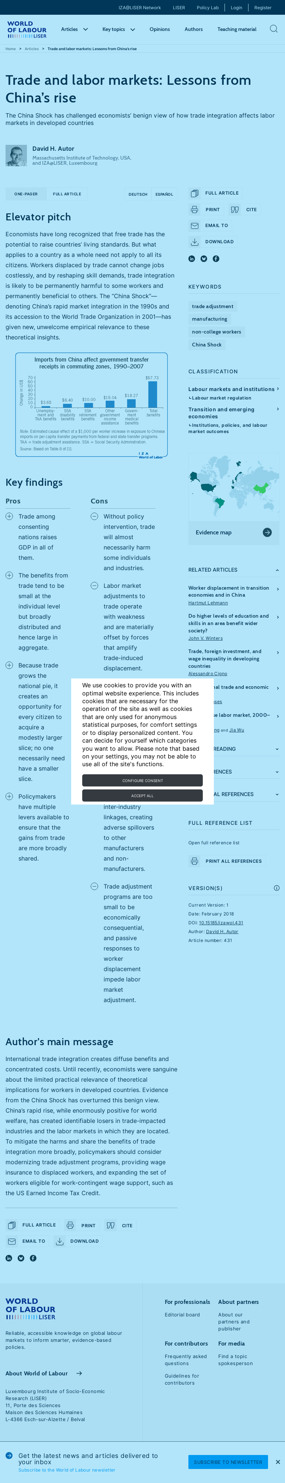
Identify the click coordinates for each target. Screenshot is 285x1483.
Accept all (142, 795)
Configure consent (142, 780)
